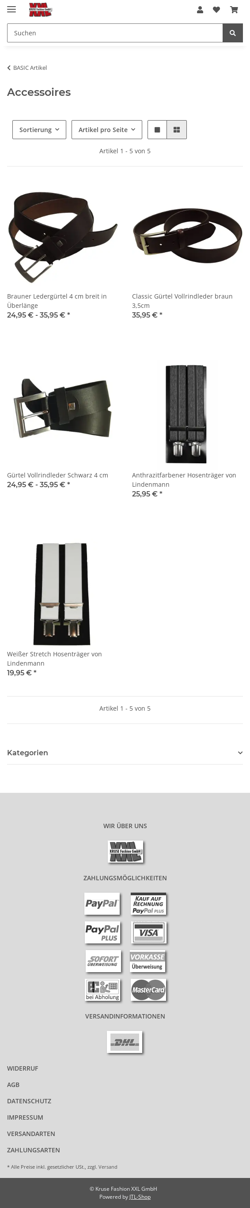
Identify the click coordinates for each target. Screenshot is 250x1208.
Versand (107, 1166)
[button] (200, 10)
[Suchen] (115, 32)
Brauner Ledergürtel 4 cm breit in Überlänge (57, 301)
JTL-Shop (140, 1196)
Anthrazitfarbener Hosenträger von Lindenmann (184, 480)
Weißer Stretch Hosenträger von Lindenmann (54, 658)
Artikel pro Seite (103, 129)
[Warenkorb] (234, 10)
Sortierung (35, 129)
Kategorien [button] (27, 753)
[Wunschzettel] (216, 10)
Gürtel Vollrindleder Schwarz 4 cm (57, 475)
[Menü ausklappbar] (11, 5)
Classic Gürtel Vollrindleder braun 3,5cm (182, 301)
